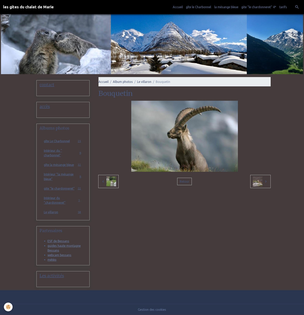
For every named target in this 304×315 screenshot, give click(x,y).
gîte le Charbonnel (198, 7)
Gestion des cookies (152, 309)
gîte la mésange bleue (63, 165)
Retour (184, 181)
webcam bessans (59, 255)
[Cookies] (8, 307)
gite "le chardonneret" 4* (258, 7)
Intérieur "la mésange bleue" (63, 177)
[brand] (28, 7)
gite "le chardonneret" (63, 188)
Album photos (123, 81)
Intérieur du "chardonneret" (63, 200)
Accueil (178, 7)
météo (52, 259)
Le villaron (144, 81)
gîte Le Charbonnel (63, 141)
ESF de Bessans (58, 241)
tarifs (283, 7)
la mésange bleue (226, 7)
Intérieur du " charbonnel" (63, 153)
